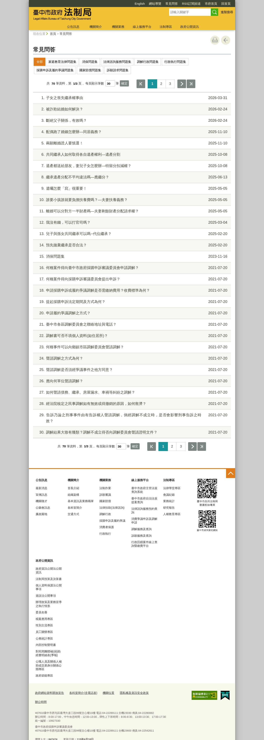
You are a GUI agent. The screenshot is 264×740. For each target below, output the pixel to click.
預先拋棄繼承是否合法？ (131, 245)
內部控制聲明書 (46, 644)
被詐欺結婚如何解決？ (131, 109)
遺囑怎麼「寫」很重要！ (131, 189)
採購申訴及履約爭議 (112, 520)
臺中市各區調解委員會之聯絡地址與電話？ (131, 324)
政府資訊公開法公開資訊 (49, 570)
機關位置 (104, 692)
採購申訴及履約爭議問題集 (55, 70)
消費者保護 (106, 527)
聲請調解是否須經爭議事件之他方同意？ (131, 370)
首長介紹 (73, 488)
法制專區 (166, 26)
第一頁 (141, 83)
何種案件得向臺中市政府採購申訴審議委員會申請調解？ (131, 268)
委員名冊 (41, 612)
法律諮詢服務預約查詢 (144, 510)
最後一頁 (191, 83)
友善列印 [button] (214, 40)
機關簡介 (96, 26)
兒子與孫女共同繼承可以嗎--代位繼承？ (131, 234)
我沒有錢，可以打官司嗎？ (131, 223)
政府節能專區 (44, 675)
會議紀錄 (169, 494)
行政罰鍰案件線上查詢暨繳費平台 (144, 543)
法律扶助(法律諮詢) (111, 507)
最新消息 (41, 488)
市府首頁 (187, 3)
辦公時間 (152, 692)
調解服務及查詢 (141, 529)
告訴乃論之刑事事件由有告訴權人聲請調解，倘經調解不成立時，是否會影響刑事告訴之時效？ (131, 417)
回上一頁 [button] (225, 40)
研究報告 (169, 507)
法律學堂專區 (171, 488)
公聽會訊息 (43, 507)
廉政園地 (41, 514)
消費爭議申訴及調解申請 (144, 520)
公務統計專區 (44, 638)
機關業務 (118, 26)
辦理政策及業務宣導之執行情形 (49, 603)
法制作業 (105, 488)
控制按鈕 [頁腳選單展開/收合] (230, 473)
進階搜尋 (227, 12)
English (116, 3)
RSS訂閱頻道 (167, 3)
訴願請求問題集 (117, 70)
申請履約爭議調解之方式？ (131, 313)
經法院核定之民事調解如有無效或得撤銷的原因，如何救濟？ (131, 404)
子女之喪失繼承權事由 (131, 98)
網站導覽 (131, 3)
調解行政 (105, 514)
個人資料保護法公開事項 (49, 587)
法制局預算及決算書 (49, 579)
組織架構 (73, 494)
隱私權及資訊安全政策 (128, 692)
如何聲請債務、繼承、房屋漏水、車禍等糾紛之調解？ (131, 392)
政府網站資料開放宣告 (48, 692)
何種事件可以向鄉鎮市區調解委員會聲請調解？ (131, 347)
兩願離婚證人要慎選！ (131, 143)
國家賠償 (105, 501)
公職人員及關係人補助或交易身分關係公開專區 (49, 665)
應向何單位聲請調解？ (131, 381)
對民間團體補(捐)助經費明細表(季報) (48, 653)
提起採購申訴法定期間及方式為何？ (131, 302)
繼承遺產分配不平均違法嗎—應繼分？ (131, 177)
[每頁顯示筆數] (110, 83)
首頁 (53, 33)
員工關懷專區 (44, 632)
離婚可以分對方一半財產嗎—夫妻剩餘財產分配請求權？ (131, 211)
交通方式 (73, 514)
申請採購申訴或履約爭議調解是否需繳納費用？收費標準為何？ (131, 290)
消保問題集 (90, 61)
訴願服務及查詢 (141, 535)
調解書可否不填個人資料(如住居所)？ (131, 336)
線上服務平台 (142, 26)
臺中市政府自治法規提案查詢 (144, 500)
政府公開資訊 (189, 26)
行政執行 (105, 533)
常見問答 (148, 3)
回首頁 (202, 3)
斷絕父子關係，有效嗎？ (131, 121)
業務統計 (169, 501)
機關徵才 (41, 501)
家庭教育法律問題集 (62, 61)
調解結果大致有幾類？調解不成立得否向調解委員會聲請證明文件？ (131, 432)
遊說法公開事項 (46, 595)
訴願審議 (105, 494)
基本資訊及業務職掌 (81, 501)
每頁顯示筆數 (94, 83)
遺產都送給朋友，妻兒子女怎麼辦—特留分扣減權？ (131, 166)
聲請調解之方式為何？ (131, 358)
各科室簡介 (75, 507)
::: (27, 2)
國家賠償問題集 (90, 70)
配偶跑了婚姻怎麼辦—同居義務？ (131, 132)
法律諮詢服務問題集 (117, 61)
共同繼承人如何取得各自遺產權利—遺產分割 (131, 155)
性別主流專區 (44, 625)
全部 (40, 61)
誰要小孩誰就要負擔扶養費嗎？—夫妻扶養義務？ (131, 200)
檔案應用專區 (44, 619)
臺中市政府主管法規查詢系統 (144, 489)
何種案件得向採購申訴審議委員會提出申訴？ (131, 279)
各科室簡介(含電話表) (80, 692)
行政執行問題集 (175, 61)
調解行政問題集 (148, 61)
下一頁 (181, 83)
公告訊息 (73, 26)
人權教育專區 (171, 514)
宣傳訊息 (41, 494)
